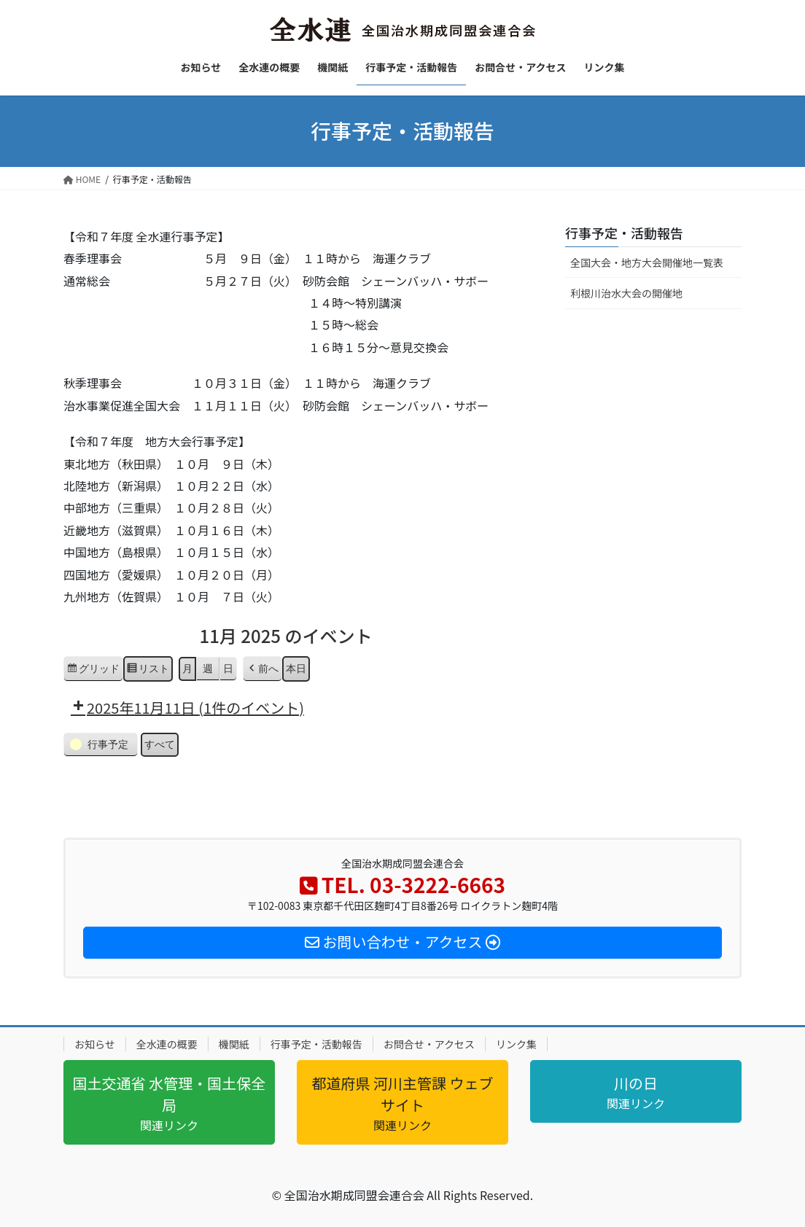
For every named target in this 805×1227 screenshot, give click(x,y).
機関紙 (234, 1044)
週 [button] (208, 668)
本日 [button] (296, 668)
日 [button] (228, 668)
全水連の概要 (167, 1044)
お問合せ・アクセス (429, 1044)
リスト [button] (147, 670)
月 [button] (187, 668)
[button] (262, 668)
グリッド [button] (93, 670)
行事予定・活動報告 (624, 232)
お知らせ (94, 1044)
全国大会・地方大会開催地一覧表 (646, 262)
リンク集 (516, 1044)
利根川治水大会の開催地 (626, 293)
